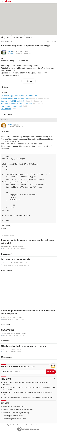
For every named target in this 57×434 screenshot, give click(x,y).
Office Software (18, 37)
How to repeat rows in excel (11, 106)
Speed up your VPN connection (13, 416)
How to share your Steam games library (16, 413)
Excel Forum (38, 104)
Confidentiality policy (32, 425)
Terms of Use (21, 425)
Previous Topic (8, 41)
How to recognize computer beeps (14, 419)
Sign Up (9, 425)
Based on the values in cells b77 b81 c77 (16, 104)
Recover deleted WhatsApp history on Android (18, 409)
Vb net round (6, 109)
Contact (42, 425)
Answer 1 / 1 (5, 120)
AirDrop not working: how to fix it (14, 406)
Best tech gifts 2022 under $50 (12, 101)
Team (14, 425)
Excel (28, 37)
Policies (48, 425)
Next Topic (50, 41)
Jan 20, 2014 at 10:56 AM (23, 53)
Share (6, 87)
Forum (8, 37)
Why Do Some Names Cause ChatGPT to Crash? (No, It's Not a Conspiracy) (27, 397)
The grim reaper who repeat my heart (15, 98)
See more (29, 81)
